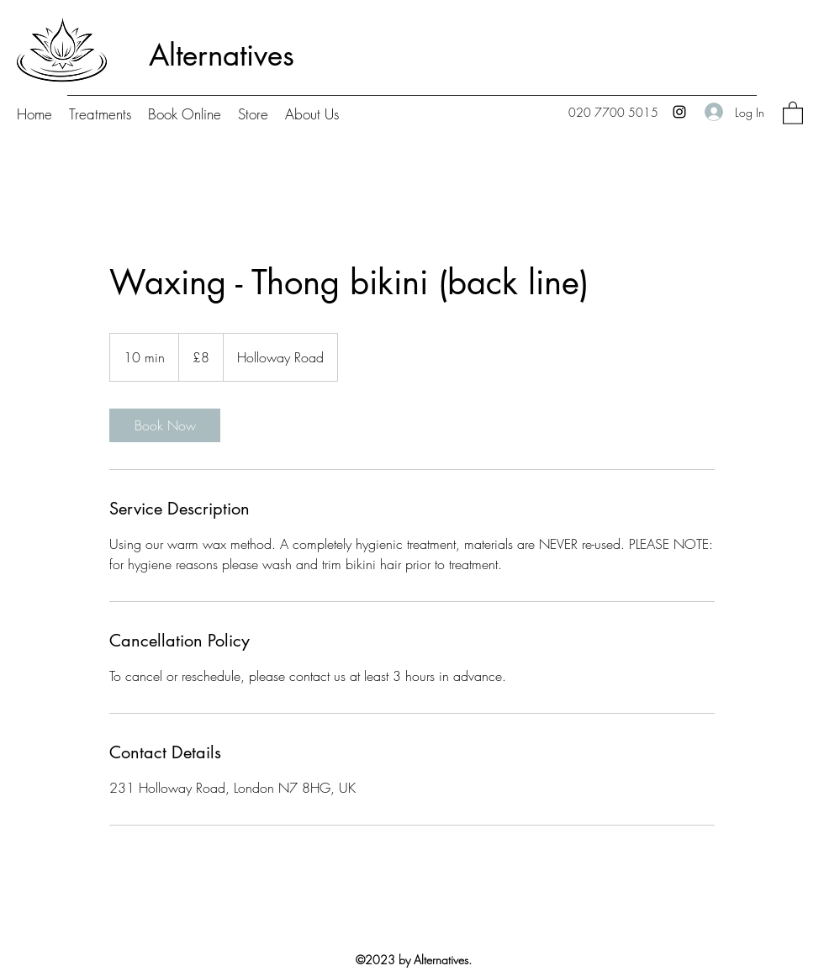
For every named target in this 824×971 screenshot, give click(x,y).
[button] (793, 112)
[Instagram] (679, 111)
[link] (164, 425)
